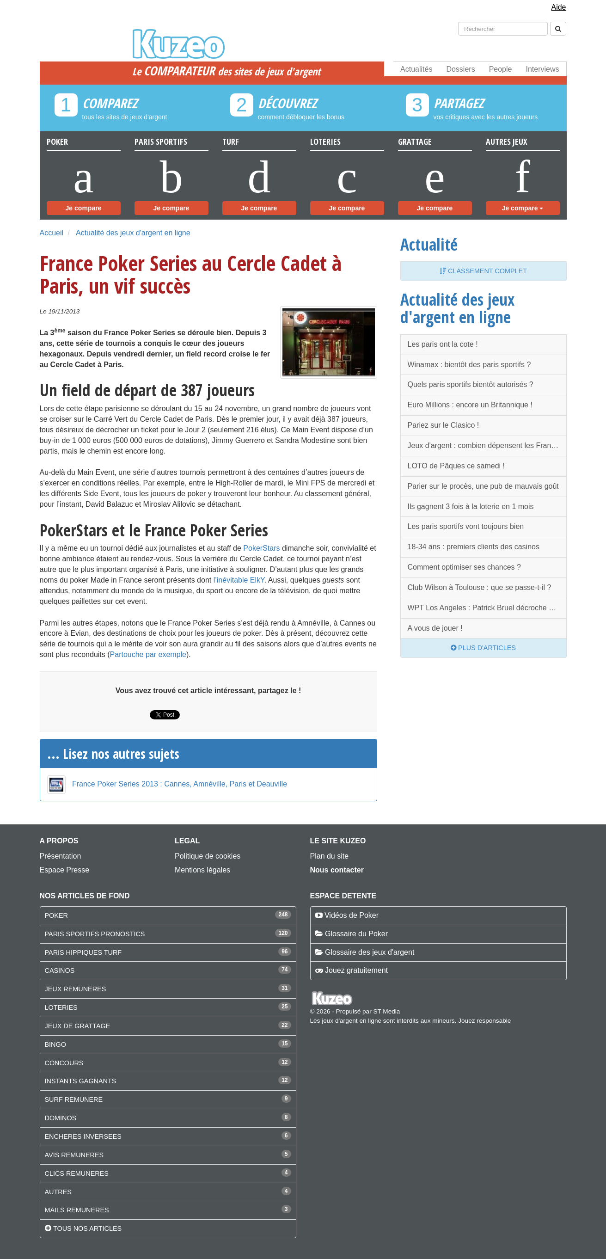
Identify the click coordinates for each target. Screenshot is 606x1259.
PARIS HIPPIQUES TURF (83, 952)
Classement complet (483, 271)
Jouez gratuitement (356, 970)
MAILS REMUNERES (77, 1210)
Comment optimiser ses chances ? (464, 567)
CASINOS (60, 970)
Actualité (429, 244)
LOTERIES (61, 1007)
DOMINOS (61, 1118)
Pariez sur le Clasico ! (443, 425)
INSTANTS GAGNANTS (80, 1081)
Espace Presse (65, 870)
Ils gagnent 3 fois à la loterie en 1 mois (471, 506)
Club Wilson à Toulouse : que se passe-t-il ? (479, 587)
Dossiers (460, 69)
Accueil (52, 233)
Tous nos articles (87, 1228)
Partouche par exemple (148, 654)
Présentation (60, 856)
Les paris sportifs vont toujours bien (466, 526)
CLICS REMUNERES (77, 1173)
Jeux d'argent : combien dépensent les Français (486, 445)
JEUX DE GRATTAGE (77, 1026)
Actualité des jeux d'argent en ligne (133, 233)
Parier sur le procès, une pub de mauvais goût (483, 486)
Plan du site (329, 856)
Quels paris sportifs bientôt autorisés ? (470, 384)
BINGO (55, 1044)
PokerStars (261, 548)
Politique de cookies (207, 856)
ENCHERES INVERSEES (83, 1136)
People (500, 69)
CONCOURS (64, 1063)
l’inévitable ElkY (239, 580)
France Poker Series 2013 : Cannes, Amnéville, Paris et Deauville (179, 784)
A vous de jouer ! (435, 628)
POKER (56, 915)
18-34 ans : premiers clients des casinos (473, 547)
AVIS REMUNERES (74, 1155)
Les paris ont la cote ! (443, 344)
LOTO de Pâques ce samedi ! (456, 466)
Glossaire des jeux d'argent (369, 952)
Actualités (416, 69)
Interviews (542, 69)
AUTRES (58, 1192)
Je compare (84, 208)
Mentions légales (202, 870)
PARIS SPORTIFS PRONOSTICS (95, 934)
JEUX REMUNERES (75, 989)
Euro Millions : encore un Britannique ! (470, 405)
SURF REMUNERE (74, 1099)
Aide (558, 7)
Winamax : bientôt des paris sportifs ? (469, 364)
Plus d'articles (483, 647)
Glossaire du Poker (356, 934)
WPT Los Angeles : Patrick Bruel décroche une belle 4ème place (487, 608)
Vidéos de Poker (351, 915)
